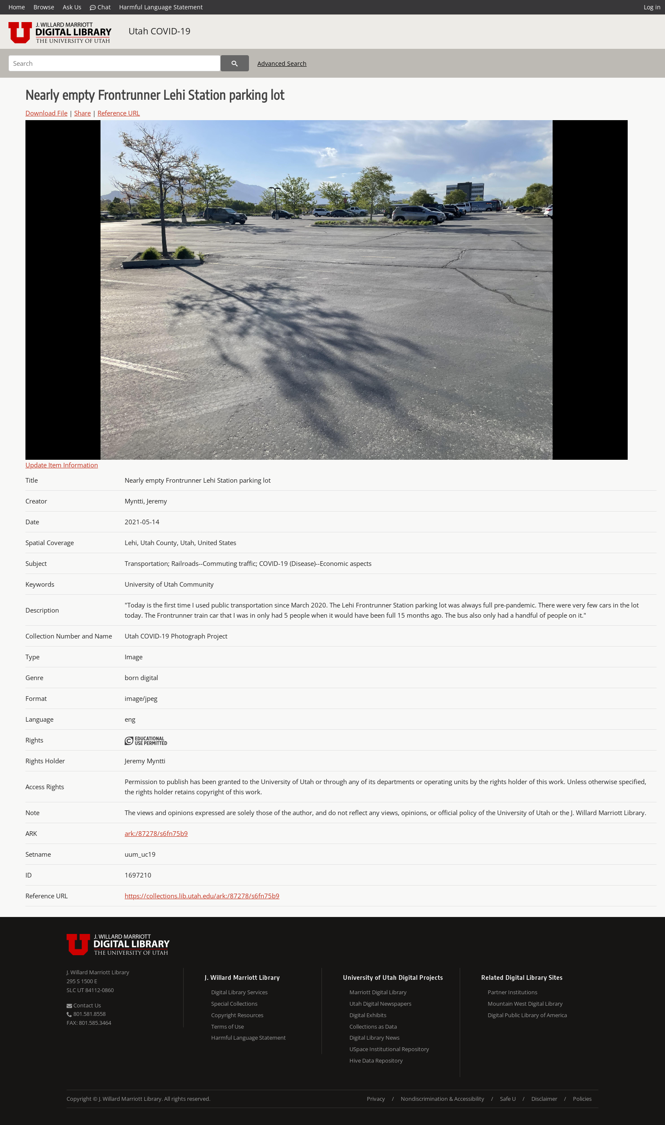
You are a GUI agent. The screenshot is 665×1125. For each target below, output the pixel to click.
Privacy (376, 1098)
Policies (582, 1098)
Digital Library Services (239, 992)
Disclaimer (544, 1098)
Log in (652, 7)
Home (16, 7)
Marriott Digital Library (378, 992)
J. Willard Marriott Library (98, 972)
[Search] (114, 63)
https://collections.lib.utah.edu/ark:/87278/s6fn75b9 (202, 896)
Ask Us (72, 7)
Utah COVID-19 (159, 31)
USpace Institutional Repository (389, 1049)
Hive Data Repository (376, 1060)
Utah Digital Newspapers (380, 1003)
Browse (44, 7)
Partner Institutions (512, 992)
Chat (100, 7)
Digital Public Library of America (527, 1015)
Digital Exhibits (367, 1015)
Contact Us (84, 1005)
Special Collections (234, 1003)
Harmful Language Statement (161, 7)
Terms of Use (227, 1026)
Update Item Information (61, 465)
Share (82, 113)
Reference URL (119, 113)
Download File (46, 113)
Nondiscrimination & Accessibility (442, 1098)
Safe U (508, 1098)
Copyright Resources (237, 1015)
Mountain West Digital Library (525, 1003)
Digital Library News (374, 1037)
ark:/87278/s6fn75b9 (156, 833)
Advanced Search (282, 63)
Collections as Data (373, 1026)
